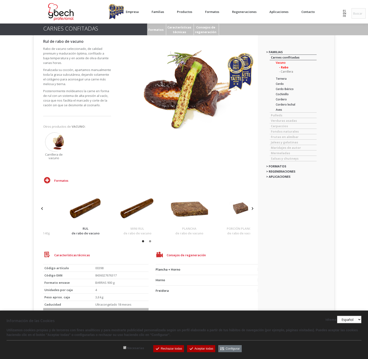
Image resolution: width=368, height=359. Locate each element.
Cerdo (280, 84)
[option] (54, 146)
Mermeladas (280, 153)
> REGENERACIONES (280, 171)
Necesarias (135, 348)
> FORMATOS (276, 166)
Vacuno (281, 63)
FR (344, 16)
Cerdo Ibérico (285, 89)
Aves (279, 110)
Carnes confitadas (285, 57)
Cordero (281, 99)
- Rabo (283, 67)
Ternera (281, 79)
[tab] (208, 268)
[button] (42, 208)
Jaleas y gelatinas (284, 142)
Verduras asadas (284, 120)
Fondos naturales (285, 131)
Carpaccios (279, 126)
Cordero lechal (285, 105)
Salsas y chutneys (285, 158)
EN (344, 13)
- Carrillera (286, 72)
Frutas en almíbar (285, 137)
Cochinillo (282, 94)
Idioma (331, 320)
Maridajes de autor (286, 148)
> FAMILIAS (274, 52)
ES (344, 10)
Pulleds (276, 115)
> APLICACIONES (278, 176)
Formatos (156, 30)
